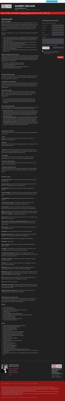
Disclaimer (23, 383)
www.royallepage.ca (6, 383)
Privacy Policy (16, 383)
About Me (34, 13)
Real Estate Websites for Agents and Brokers (27, 397)
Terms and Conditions (33, 383)
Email (38, 9)
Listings (8, 13)
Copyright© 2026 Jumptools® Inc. (9, 397)
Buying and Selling (26, 13)
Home (2, 13)
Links (40, 13)
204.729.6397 (22, 9)
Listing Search (15, 13)
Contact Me (46, 13)
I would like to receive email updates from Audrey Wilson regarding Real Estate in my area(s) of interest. (52, 52)
